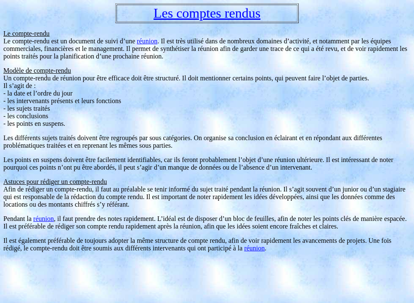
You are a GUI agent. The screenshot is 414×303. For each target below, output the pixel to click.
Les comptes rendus (207, 13)
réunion (147, 41)
